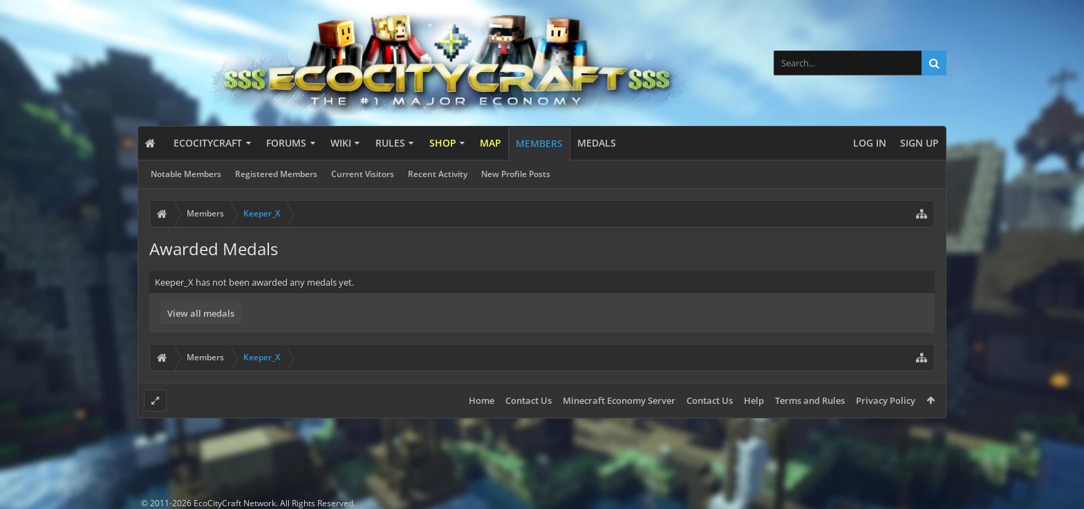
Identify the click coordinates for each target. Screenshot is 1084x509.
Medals (596, 142)
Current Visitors (362, 174)
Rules (390, 142)
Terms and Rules (810, 400)
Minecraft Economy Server (619, 400)
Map (490, 142)
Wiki (340, 142)
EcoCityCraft (208, 142)
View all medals (200, 313)
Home (481, 400)
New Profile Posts (515, 174)
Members (539, 143)
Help (754, 400)
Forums (286, 142)
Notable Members (186, 174)
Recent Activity (437, 174)
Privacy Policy (885, 400)
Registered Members (276, 174)
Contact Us (528, 400)
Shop (442, 142)
